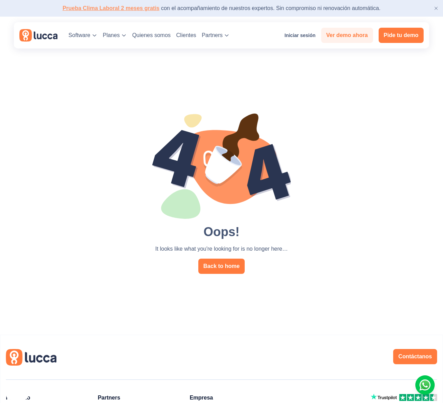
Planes (115, 35)
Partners (215, 35)
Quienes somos (151, 35)
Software (83, 35)
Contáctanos (415, 356)
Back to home (222, 266)
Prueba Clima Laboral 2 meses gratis (111, 8)
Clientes (186, 35)
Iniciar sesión (296, 35)
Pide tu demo (401, 35)
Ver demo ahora (347, 35)
